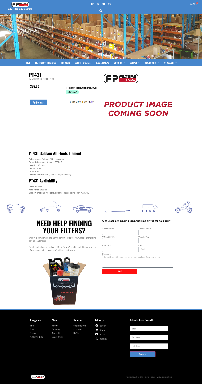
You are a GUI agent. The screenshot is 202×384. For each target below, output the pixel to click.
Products (65, 62)
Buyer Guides (152, 63)
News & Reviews (102, 62)
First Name (134, 334)
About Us (119, 63)
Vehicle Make (108, 229)
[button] (101, 11)
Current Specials (83, 62)
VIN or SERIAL (108, 237)
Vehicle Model (144, 229)
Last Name (134, 342)
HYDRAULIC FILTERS (41, 78)
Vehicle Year (143, 237)
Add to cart (38, 102)
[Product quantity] (33, 95)
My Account (170, 63)
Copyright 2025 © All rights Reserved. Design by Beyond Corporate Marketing (149, 376)
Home (28, 62)
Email (141, 246)
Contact (134, 63)
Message (106, 254)
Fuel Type (106, 246)
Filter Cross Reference (45, 62)
